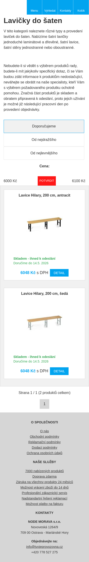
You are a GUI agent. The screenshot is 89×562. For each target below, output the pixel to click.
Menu (34, 10)
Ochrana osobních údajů (44, 453)
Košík (81, 10)
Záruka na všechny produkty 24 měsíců (44, 482)
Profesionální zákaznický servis (44, 493)
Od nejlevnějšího (43, 153)
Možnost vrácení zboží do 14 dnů (44, 487)
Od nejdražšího (44, 140)
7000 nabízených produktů (44, 471)
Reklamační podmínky (44, 442)
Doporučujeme (44, 126)
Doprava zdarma (44, 476)
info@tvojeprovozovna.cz (44, 547)
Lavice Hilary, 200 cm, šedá (44, 293)
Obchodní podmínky (44, 436)
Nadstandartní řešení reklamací (44, 498)
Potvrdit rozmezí (47, 180)
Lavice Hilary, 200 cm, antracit (44, 195)
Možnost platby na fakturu (44, 504)
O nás (44, 431)
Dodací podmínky (44, 447)
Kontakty (65, 10)
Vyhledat (49, 10)
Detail (59, 273)
